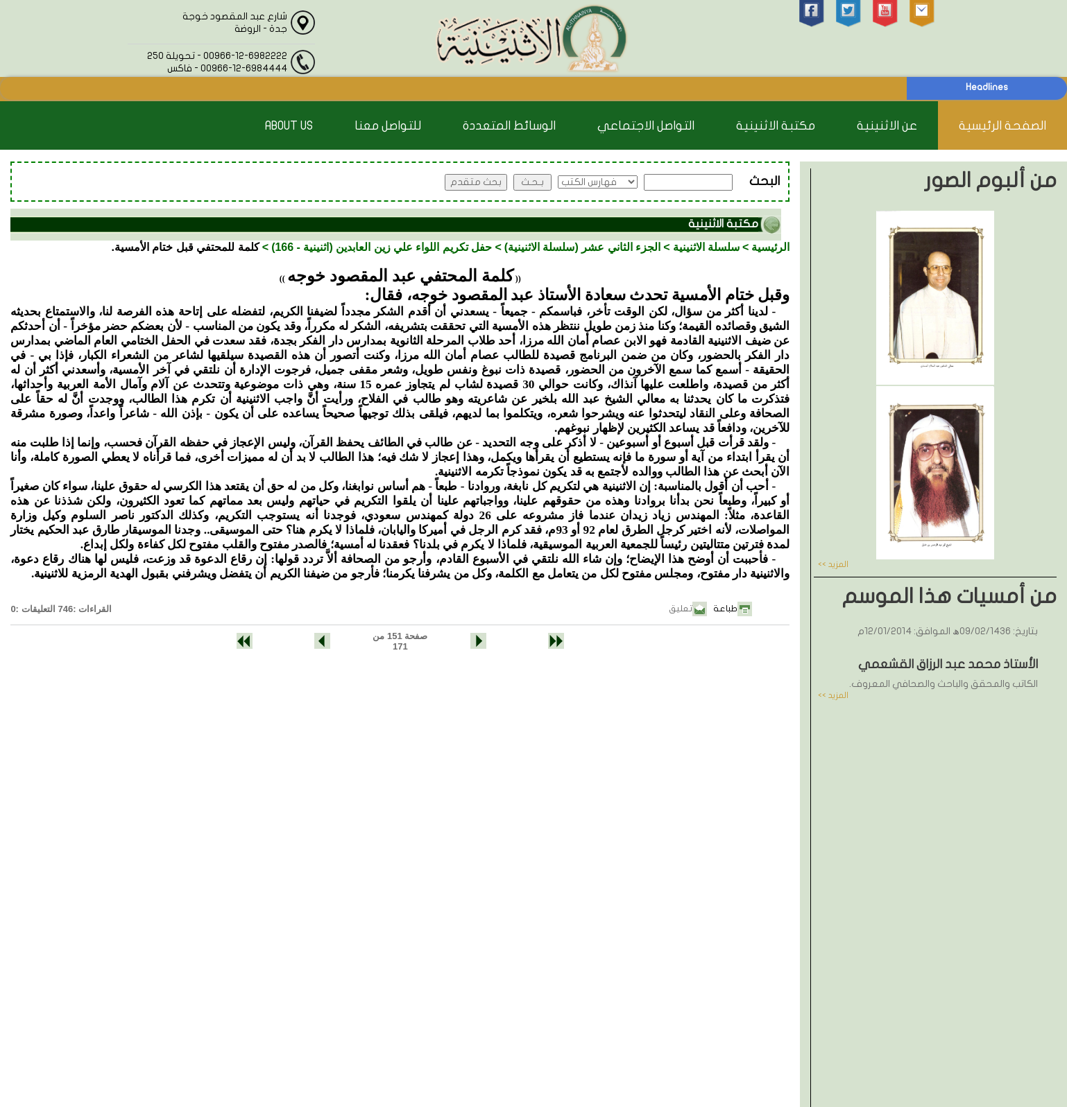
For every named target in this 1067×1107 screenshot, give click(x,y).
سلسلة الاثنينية (706, 247)
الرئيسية (770, 247)
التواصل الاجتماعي (645, 125)
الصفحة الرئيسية (1002, 125)
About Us (289, 125)
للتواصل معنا (388, 125)
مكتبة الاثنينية (775, 125)
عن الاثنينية (887, 125)
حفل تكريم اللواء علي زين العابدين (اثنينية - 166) (381, 247)
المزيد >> (833, 564)
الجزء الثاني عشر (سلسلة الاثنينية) (582, 247)
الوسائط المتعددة (509, 125)
